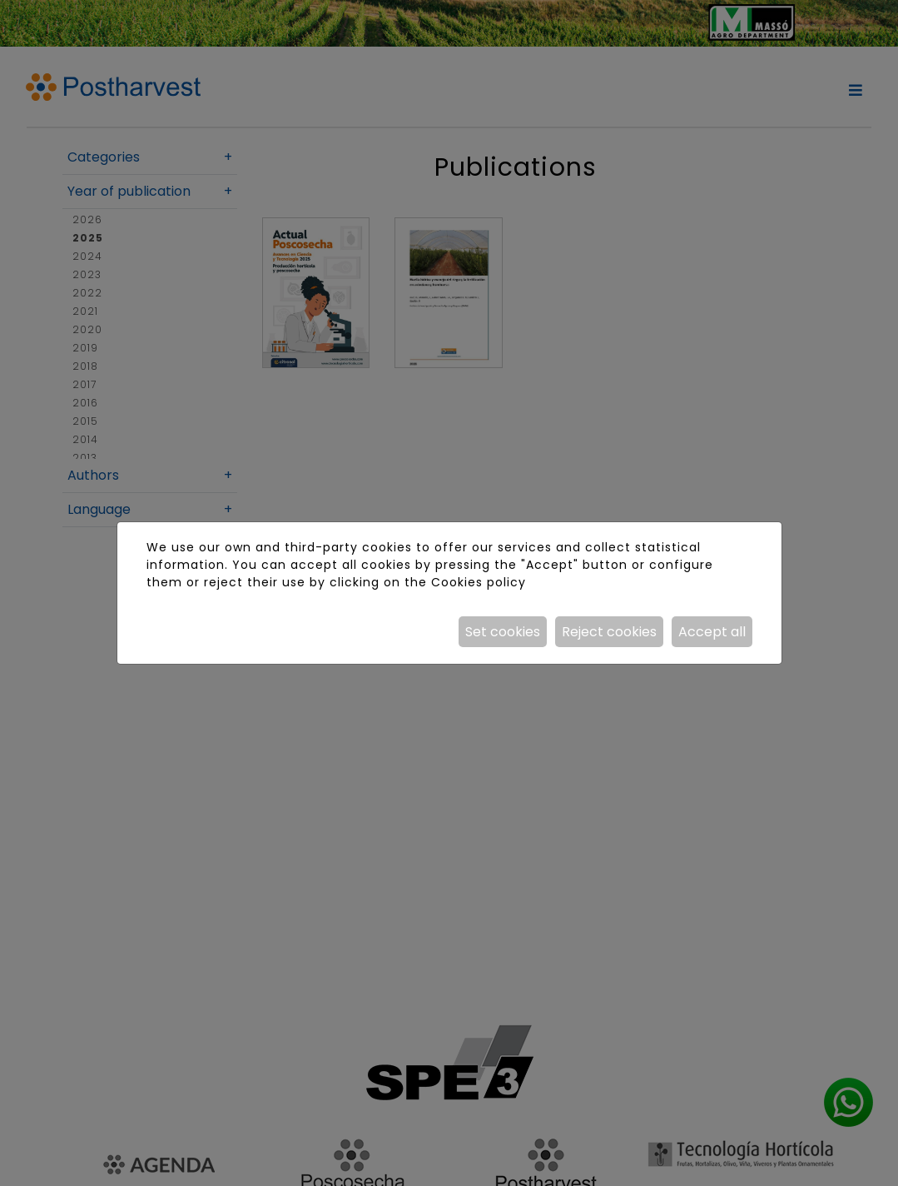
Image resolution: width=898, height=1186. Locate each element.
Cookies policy (478, 582)
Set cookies (502, 631)
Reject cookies (609, 631)
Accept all (712, 631)
